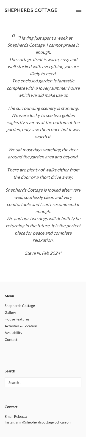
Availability (13, 332)
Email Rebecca (16, 416)
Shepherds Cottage (31, 10)
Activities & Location (21, 326)
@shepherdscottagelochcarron (46, 422)
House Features (17, 319)
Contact (11, 339)
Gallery (10, 312)
